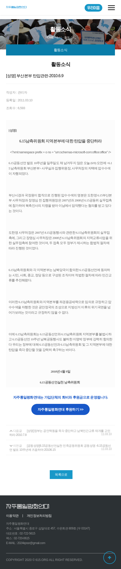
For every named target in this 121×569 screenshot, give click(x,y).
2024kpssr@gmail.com (31, 543)
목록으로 (61, 474)
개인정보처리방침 (39, 515)
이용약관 (12, 515)
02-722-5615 (27, 533)
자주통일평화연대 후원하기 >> (60, 409)
